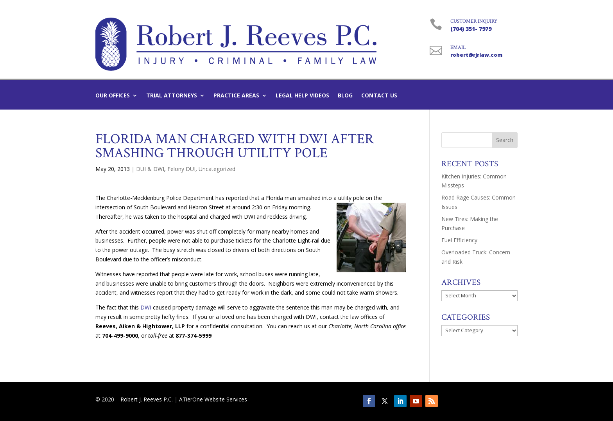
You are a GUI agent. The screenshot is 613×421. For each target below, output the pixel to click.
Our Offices (112, 96)
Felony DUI (181, 169)
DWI (145, 307)
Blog (345, 96)
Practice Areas (236, 96)
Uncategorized (217, 169)
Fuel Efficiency (459, 240)
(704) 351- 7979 (470, 28)
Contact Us (379, 96)
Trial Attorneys (171, 96)
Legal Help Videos (302, 96)
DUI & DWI (150, 169)
